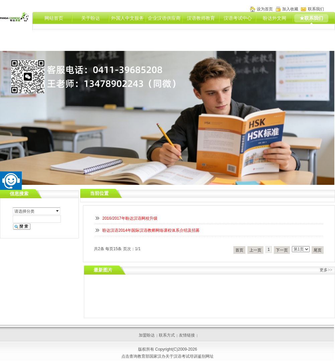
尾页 (318, 250)
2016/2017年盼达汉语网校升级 (129, 218)
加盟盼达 (147, 335)
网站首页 (53, 18)
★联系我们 (311, 18)
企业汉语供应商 (164, 18)
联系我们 (316, 9)
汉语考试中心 (238, 18)
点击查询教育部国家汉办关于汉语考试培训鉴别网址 (167, 356)
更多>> (326, 270)
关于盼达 (90, 18)
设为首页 (265, 9)
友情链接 (187, 335)
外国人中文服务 (127, 18)
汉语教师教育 (201, 18)
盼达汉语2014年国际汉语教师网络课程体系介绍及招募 (151, 230)
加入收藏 (290, 9)
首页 (239, 250)
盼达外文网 (274, 18)
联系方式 (167, 335)
